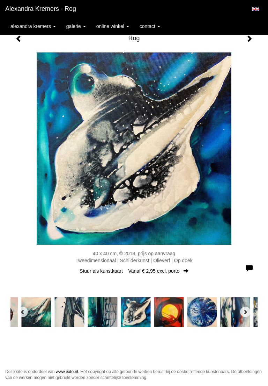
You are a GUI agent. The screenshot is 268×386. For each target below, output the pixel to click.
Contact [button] (150, 26)
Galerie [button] (76, 26)
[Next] (245, 312)
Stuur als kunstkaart (134, 271)
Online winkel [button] (112, 26)
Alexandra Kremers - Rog (40, 8)
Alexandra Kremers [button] (33, 26)
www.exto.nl (67, 371)
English (256, 9)
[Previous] (22, 312)
